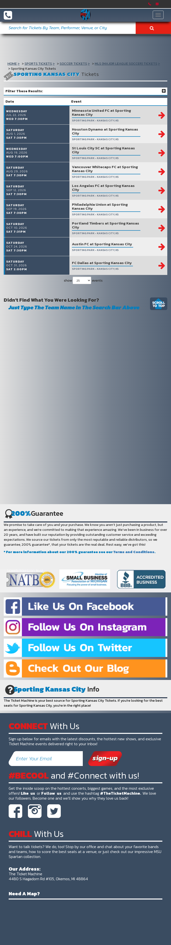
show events (83, 280)
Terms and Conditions (133, 552)
